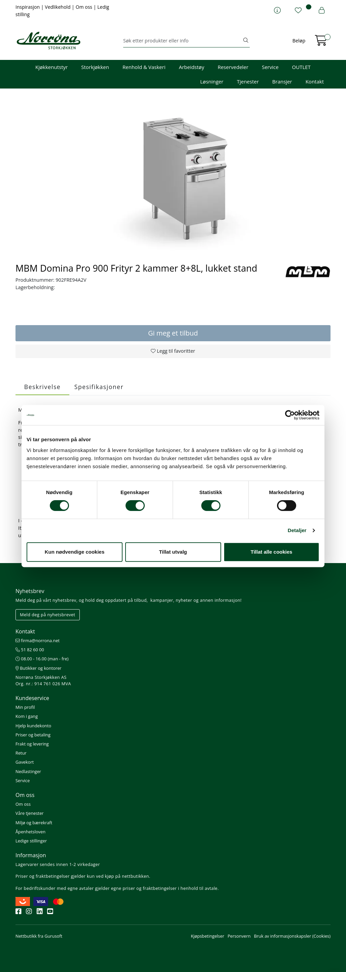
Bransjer (282, 81)
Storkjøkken (95, 67)
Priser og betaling (32, 735)
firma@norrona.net (37, 640)
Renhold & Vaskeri (144, 67)
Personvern (239, 936)
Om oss (85, 7)
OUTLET (301, 67)
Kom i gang (26, 716)
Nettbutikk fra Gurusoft (38, 936)
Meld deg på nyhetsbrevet (47, 615)
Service (270, 67)
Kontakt (315, 81)
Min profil (25, 707)
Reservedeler (233, 67)
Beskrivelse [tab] (42, 387)
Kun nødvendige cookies (75, 552)
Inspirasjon (28, 7)
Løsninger (211, 81)
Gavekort (24, 762)
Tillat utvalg (173, 552)
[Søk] (182, 40)
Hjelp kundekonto (33, 726)
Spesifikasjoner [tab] (99, 387)
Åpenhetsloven (30, 832)
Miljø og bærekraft (33, 823)
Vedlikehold (58, 7)
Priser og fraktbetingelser (42, 876)
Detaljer (297, 530)
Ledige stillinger (31, 841)
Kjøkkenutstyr (51, 67)
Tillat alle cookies (271, 552)
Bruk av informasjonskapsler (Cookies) (292, 936)
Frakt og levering (32, 744)
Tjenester (248, 81)
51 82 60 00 (29, 650)
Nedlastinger (28, 771)
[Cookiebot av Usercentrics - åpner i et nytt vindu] (290, 415)
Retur (21, 753)
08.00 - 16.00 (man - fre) (42, 659)
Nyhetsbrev (29, 591)
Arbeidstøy (191, 67)
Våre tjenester (29, 813)
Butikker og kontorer (38, 668)
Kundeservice (32, 698)
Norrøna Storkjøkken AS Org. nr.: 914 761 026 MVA (43, 680)
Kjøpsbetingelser (207, 936)
